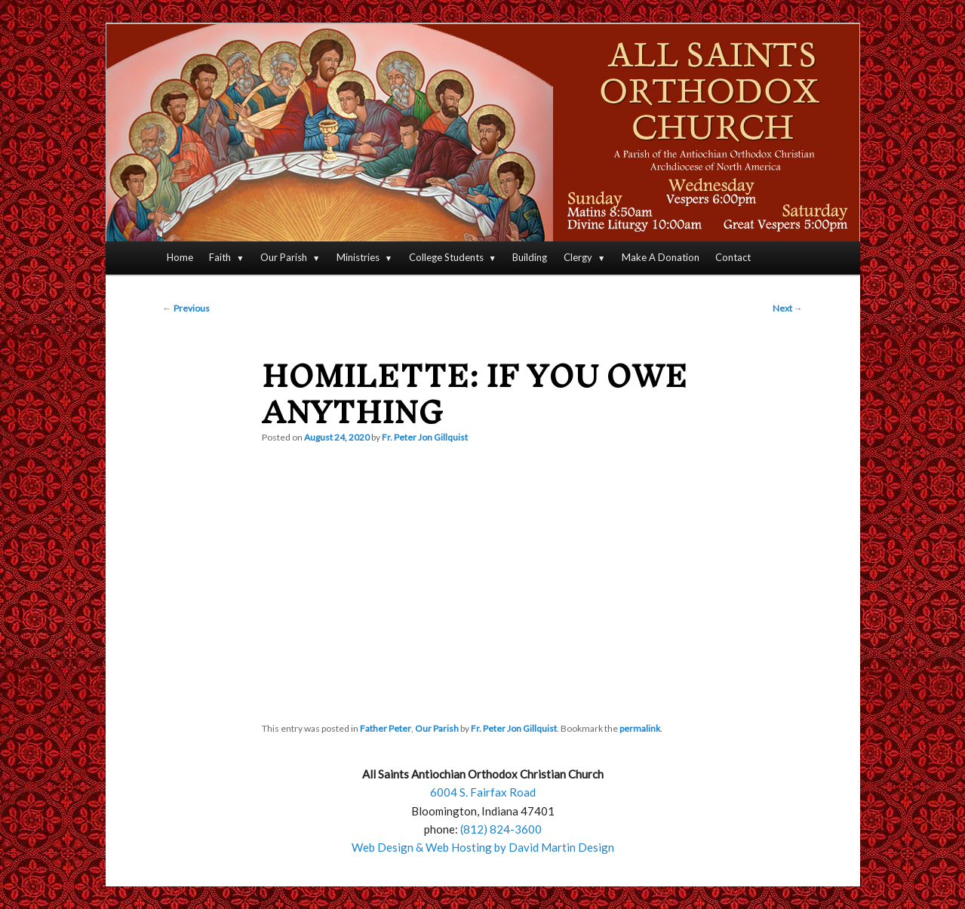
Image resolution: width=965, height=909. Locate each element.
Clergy (578, 257)
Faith (220, 257)
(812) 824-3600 (501, 829)
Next (788, 308)
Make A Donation (660, 257)
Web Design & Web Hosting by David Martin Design (483, 847)
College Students (446, 257)
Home (180, 257)
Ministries (358, 257)
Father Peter (385, 728)
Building (529, 257)
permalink (639, 728)
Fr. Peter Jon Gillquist (425, 437)
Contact (733, 257)
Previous (186, 308)
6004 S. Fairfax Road (483, 792)
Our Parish (283, 257)
